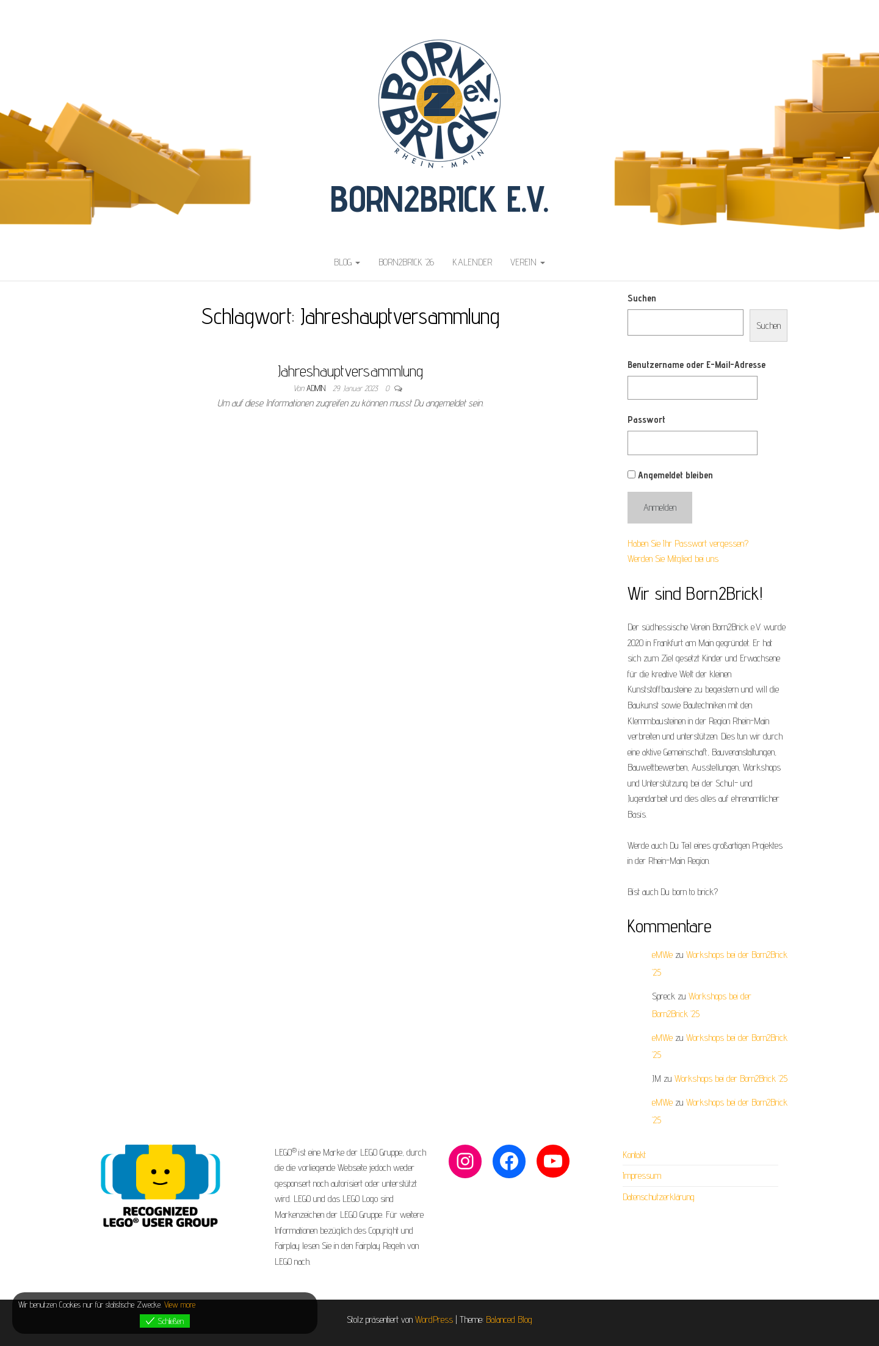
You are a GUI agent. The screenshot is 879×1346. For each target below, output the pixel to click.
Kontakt (634, 1155)
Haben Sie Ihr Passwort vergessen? (688, 543)
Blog (347, 262)
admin (317, 388)
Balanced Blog (509, 1319)
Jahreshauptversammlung (350, 370)
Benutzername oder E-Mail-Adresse (696, 364)
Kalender (472, 262)
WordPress (434, 1319)
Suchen (642, 298)
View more (179, 1304)
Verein (527, 262)
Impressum (642, 1175)
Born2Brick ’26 (406, 262)
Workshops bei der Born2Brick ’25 (731, 1078)
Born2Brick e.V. (439, 198)
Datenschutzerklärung (659, 1197)
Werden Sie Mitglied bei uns (673, 558)
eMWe (662, 954)
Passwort (646, 419)
